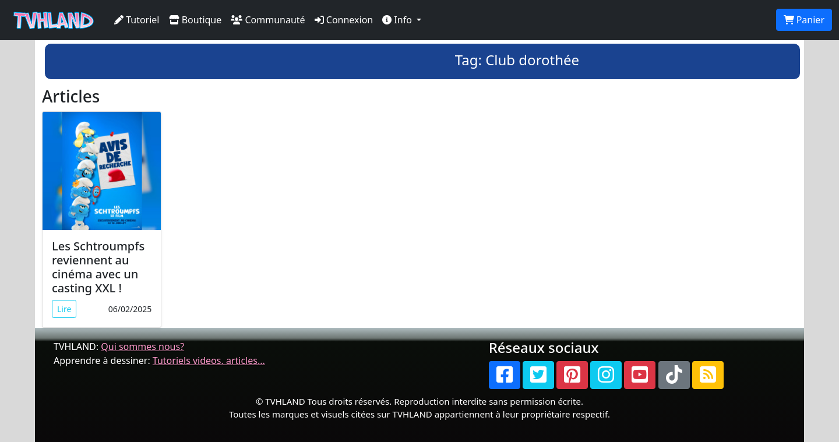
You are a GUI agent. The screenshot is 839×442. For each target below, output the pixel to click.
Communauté (268, 19)
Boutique (195, 19)
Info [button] (398, 19)
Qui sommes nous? (142, 346)
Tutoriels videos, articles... (209, 360)
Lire (64, 308)
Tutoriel (137, 19)
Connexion (344, 19)
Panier (804, 19)
